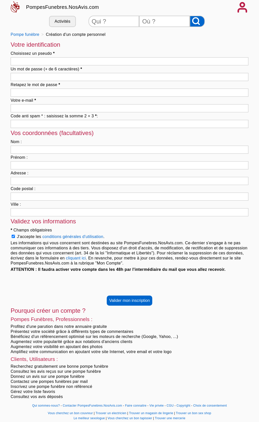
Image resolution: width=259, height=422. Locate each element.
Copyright (184, 405)
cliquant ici (76, 258)
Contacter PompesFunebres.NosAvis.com (92, 405)
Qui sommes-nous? (46, 405)
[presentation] (49, 283)
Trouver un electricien (111, 413)
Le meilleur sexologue (90, 418)
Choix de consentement (210, 405)
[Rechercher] (197, 21)
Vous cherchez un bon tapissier (130, 418)
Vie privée (156, 405)
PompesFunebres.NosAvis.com (62, 7)
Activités (62, 21)
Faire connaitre (135, 405)
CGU (170, 405)
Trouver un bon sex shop (193, 413)
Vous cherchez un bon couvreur (71, 413)
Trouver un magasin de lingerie (151, 413)
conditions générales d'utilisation (72, 236)
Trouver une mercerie (170, 418)
